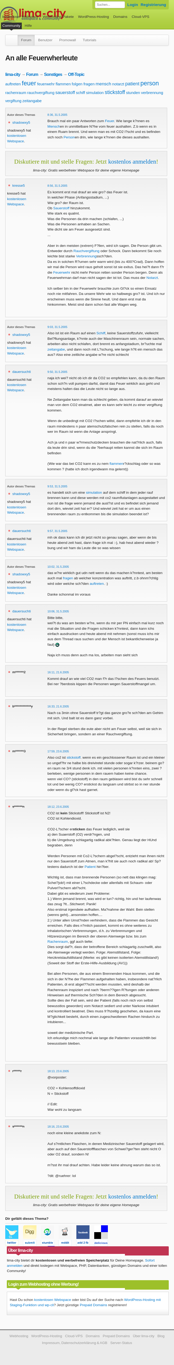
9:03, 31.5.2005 (57, 327)
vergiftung (13, 101)
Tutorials (89, 40)
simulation (95, 92)
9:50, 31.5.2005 (57, 371)
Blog (161, 1336)
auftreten (13, 84)
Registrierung (153, 4)
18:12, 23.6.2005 (58, 806)
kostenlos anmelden (132, 161)
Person (69, 137)
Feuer (109, 121)
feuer (29, 83)
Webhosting (18, 1336)
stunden (133, 92)
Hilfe (28, 26)
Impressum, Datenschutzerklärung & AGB (74, 1343)
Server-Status (121, 1343)
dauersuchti (21, 372)
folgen (77, 84)
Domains (120, 17)
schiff (80, 92)
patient (132, 83)
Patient (90, 867)
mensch (103, 83)
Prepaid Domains (93, 1305)
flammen (63, 84)
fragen (89, 84)
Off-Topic (76, 74)
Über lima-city (143, 1336)
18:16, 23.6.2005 (58, 1126)
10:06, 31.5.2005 (58, 611)
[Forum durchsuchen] (110, 4)
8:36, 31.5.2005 (57, 114)
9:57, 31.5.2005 (57, 531)
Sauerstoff (61, 208)
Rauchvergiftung (86, 251)
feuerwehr (46, 84)
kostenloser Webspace (20, 17)
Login (132, 4)
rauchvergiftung (40, 92)
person (149, 83)
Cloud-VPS (140, 17)
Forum (26, 40)
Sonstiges (53, 74)
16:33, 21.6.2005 (58, 706)
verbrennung (152, 92)
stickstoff (115, 92)
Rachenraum (58, 942)
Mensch (54, 126)
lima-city (12, 74)
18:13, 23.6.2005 (58, 1071)
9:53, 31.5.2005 (57, 486)
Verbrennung (86, 256)
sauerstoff (65, 92)
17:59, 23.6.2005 (58, 751)
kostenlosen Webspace (52, 1300)
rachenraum (15, 92)
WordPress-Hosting (93, 17)
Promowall (67, 40)
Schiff (101, 333)
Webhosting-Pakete (58, 17)
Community (11, 26)
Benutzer (45, 40)
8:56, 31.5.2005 (57, 185)
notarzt (118, 84)
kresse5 (18, 185)
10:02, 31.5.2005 (58, 566)
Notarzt (152, 278)
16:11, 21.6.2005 (58, 672)
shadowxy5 (21, 122)
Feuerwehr (61, 272)
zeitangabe (31, 100)
